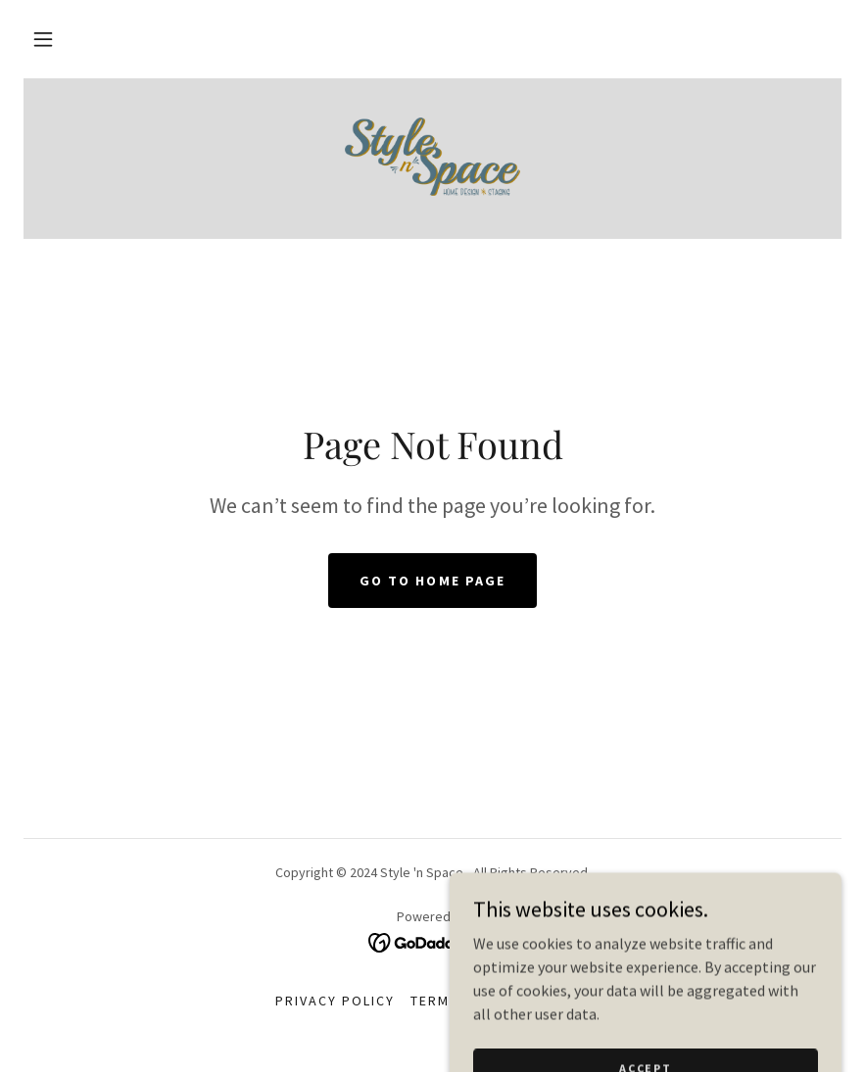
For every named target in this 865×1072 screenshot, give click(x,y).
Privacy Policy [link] (335, 1000)
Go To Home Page (432, 580)
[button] (43, 39)
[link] (432, 156)
